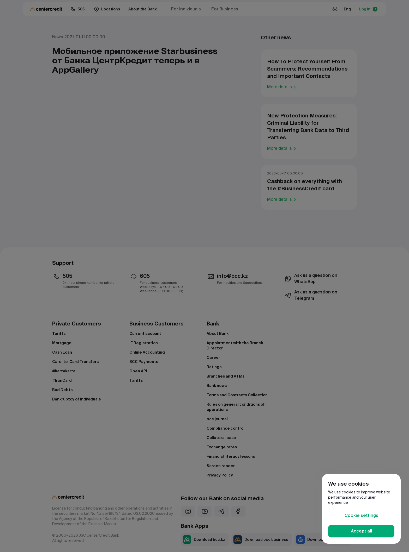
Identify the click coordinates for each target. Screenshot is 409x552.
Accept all (361, 531)
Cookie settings (361, 515)
